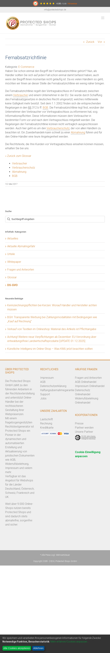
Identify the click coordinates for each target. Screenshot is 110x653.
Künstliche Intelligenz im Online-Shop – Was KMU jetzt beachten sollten (50, 348)
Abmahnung (78, 132)
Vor (100, 41)
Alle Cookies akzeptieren (16, 648)
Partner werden (84, 427)
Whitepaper (14, 261)
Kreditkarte (47, 427)
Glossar (12, 277)
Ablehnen (38, 648)
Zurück (90, 41)
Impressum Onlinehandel (89, 386)
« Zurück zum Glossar (18, 156)
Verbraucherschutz (58, 128)
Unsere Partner (84, 431)
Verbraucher (20, 95)
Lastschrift (46, 419)
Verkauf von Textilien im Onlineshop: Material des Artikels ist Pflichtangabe (51, 329)
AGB (43, 382)
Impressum (47, 377)
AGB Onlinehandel (85, 382)
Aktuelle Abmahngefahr (21, 246)
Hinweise (72, 3)
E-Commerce (26, 66)
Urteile (11, 254)
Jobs (43, 398)
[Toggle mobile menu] (103, 18)
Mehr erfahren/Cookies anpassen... (69, 641)
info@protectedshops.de (55, 9)
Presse (79, 423)
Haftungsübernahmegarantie (57, 390)
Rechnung (46, 423)
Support (45, 394)
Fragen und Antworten (20, 269)
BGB (45, 107)
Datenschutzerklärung (53, 386)
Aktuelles (12, 238)
